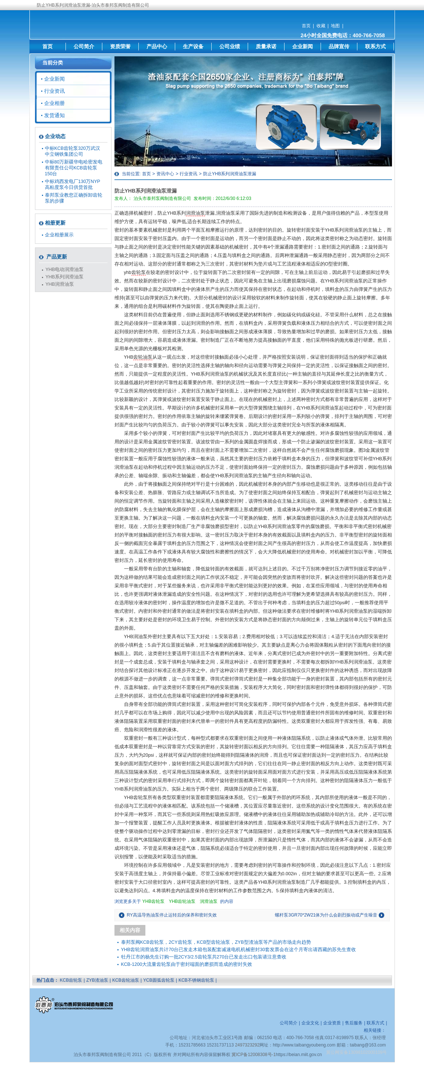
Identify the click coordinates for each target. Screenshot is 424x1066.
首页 (306, 25)
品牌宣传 (339, 46)
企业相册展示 (59, 235)
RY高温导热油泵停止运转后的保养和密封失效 (172, 915)
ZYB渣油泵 (97, 980)
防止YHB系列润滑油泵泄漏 (230, 173)
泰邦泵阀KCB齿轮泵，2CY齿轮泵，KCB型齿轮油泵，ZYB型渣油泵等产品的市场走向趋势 (216, 942)
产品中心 (156, 46)
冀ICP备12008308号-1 (254, 1054)
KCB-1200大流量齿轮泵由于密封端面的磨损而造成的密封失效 (186, 964)
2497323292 (247, 1045)
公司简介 (84, 46)
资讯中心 (165, 173)
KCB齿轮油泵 (125, 980)
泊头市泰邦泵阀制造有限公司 (162, 198)
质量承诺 (266, 46)
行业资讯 (188, 173)
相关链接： (375, 1030)
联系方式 (375, 46)
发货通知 (54, 115)
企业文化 (310, 1022)
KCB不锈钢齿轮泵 (196, 980)
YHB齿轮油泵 (182, 901)
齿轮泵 (138, 272)
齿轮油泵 (142, 357)
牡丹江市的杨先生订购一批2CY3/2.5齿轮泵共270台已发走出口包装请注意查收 (204, 957)
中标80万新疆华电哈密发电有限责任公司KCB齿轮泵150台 (74, 167)
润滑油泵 (195, 213)
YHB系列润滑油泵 (65, 276)
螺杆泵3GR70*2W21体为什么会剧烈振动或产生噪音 (326, 915)
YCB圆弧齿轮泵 (158, 980)
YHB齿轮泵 (153, 901)
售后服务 (354, 1022)
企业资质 (332, 1022)
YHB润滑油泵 (60, 284)
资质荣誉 (120, 46)
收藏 (321, 25)
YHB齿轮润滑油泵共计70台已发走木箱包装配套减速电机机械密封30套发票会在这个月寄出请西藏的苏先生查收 (238, 949)
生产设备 (193, 46)
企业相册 (54, 103)
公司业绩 (229, 46)
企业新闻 (302, 46)
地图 (335, 25)
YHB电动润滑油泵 (65, 269)
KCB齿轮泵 (71, 980)
